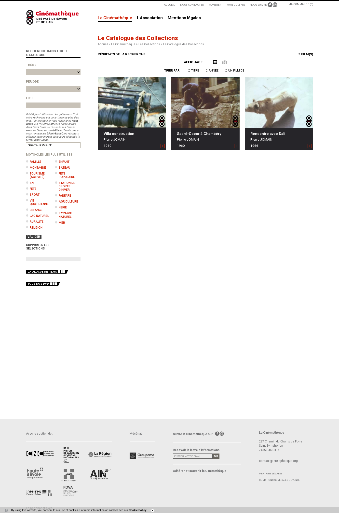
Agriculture (68, 201)
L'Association (150, 18)
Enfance (36, 210)
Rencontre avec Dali (267, 134)
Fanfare (65, 195)
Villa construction (119, 134)
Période (32, 81)
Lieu (29, 98)
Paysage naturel (65, 215)
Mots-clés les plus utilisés (49, 154)
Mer (62, 222)
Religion (36, 227)
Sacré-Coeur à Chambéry (199, 134)
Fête (33, 189)
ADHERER (215, 4)
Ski (32, 183)
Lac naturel (39, 216)
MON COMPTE (236, 4)
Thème (31, 65)
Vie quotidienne (39, 202)
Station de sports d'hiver (67, 186)
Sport (35, 194)
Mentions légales (184, 18)
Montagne (38, 167)
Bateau (64, 167)
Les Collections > (150, 44)
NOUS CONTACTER (192, 4)
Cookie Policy (137, 510)
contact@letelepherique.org (278, 461)
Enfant (64, 161)
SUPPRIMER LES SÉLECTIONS (37, 246)
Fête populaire (67, 175)
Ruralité (36, 221)
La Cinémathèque (115, 18)
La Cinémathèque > (124, 44)
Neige (63, 207)
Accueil (103, 44)
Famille (35, 161)
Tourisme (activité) (37, 175)
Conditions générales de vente (279, 480)
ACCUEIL (169, 4)
